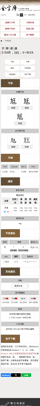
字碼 (27, 62)
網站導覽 (31, 15)
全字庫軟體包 (21, 346)
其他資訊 (12, 74)
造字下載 (27, 74)
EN (25, 15)
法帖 (20, 280)
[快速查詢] (8, 15)
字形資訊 (8, 41)
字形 (12, 62)
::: (0, 1)
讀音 (12, 68)
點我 (15, 364)
